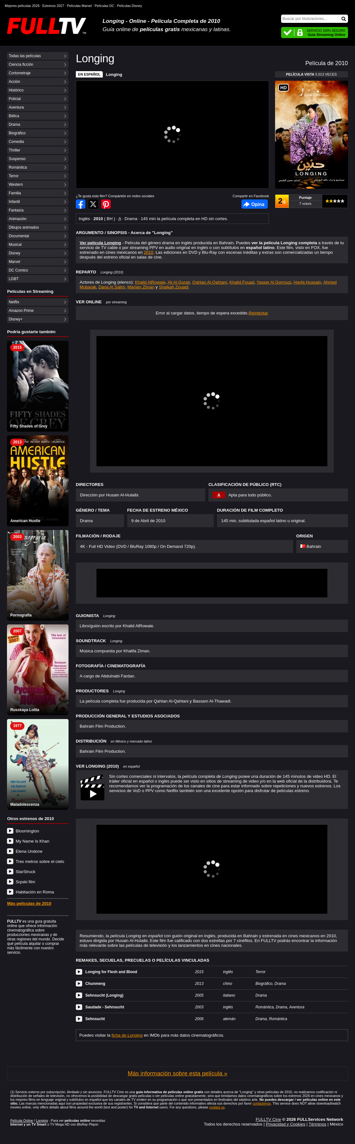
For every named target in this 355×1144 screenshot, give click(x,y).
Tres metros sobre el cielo (40, 861)
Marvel (14, 261)
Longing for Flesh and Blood (111, 972)
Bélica (14, 116)
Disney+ (16, 319)
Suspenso (17, 159)
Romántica (18, 167)
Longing (114, 74)
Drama (14, 124)
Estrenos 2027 (53, 6)
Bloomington (27, 831)
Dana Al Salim (111, 287)
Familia (15, 193)
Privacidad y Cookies (285, 1124)
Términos (317, 1124)
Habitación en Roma (35, 892)
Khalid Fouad (241, 282)
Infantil (14, 201)
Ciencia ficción (21, 64)
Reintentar (258, 313)
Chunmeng (95, 983)
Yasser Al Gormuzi (274, 282)
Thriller (14, 150)
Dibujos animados (24, 227)
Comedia (16, 141)
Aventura (16, 107)
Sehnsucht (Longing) (104, 995)
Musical (15, 244)
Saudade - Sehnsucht (104, 1007)
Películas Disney (129, 6)
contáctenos (262, 1103)
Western (16, 184)
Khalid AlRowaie (150, 282)
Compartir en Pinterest (106, 204)
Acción (14, 81)
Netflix (14, 302)
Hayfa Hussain (307, 282)
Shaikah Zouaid (173, 287)
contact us (217, 1107)
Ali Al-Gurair (179, 282)
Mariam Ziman (141, 287)
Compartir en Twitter (93, 204)
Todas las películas (25, 56)
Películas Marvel (79, 6)
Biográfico (17, 133)
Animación (17, 219)
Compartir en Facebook (80, 204)
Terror (13, 176)
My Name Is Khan (32, 841)
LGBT (13, 279)
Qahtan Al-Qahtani (209, 282)
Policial (15, 99)
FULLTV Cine (268, 1119)
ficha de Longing (127, 1035)
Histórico (16, 90)
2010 (148, 252)
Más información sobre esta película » (177, 1073)
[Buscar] (314, 19)
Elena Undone (29, 851)
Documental (19, 236)
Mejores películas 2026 (22, 6)
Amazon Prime (21, 310)
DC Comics (18, 270)
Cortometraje (19, 73)
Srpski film (25, 881)
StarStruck (25, 871)
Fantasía (16, 210)
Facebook (254, 204)
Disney (14, 253)
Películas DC (104, 6)
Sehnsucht (95, 1019)
